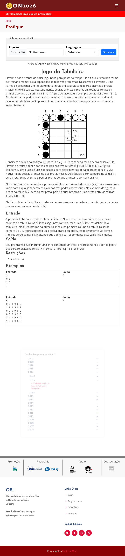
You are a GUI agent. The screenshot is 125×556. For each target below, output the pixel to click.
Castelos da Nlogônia (44, 385)
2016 (63, 396)
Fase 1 (64, 379)
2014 (63, 401)
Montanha (40, 389)
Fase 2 (64, 382)
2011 (63, 410)
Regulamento (75, 501)
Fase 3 (64, 392)
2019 (63, 369)
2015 (63, 398)
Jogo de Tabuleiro (42, 387)
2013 (63, 404)
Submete (108, 52)
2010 (63, 413)
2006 (63, 424)
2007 (63, 421)
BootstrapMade (70, 550)
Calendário (73, 507)
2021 (63, 364)
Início (8, 20)
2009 (63, 416)
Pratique (72, 513)
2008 (63, 418)
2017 (63, 375)
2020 (63, 367)
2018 (63, 372)
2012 (63, 407)
